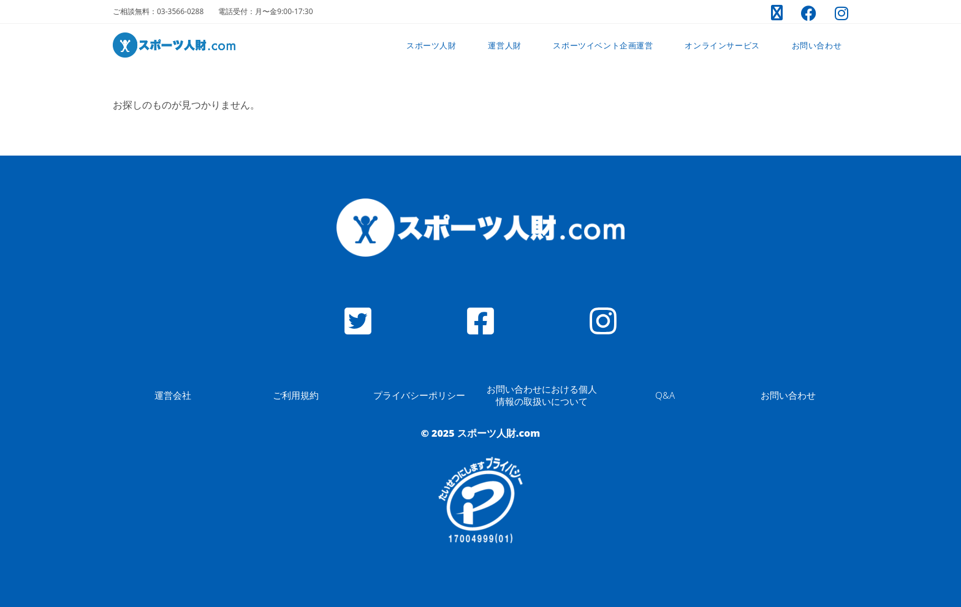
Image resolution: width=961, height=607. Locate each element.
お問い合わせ (788, 395)
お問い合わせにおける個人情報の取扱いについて (542, 395)
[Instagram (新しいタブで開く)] (837, 13)
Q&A (665, 395)
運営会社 (172, 395)
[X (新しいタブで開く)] (777, 13)
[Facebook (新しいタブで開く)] (809, 13)
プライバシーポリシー (419, 395)
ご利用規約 (296, 395)
